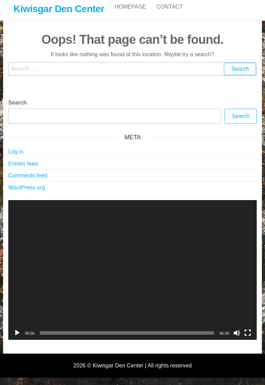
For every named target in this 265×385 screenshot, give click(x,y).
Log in (15, 159)
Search (17, 110)
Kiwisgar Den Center (58, 8)
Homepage (130, 14)
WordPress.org (26, 195)
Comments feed (27, 183)
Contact (170, 14)
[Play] (17, 340)
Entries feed (23, 171)
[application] (132, 277)
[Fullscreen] (247, 340)
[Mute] (236, 340)
